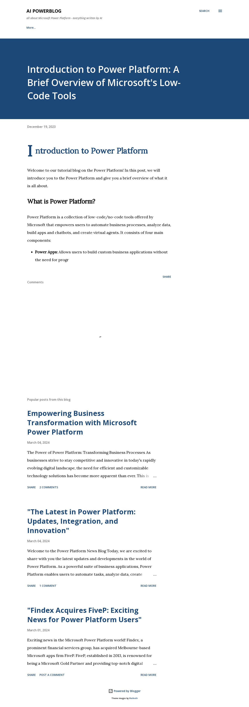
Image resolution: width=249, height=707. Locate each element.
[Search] (204, 11)
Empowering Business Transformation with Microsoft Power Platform (82, 422)
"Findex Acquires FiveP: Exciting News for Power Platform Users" (84, 614)
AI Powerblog (43, 11)
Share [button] (167, 276)
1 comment (47, 586)
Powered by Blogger (124, 691)
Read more (148, 487)
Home (30, 27)
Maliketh (133, 698)
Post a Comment (52, 675)
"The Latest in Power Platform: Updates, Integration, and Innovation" (81, 521)
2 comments (48, 487)
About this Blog (56, 27)
